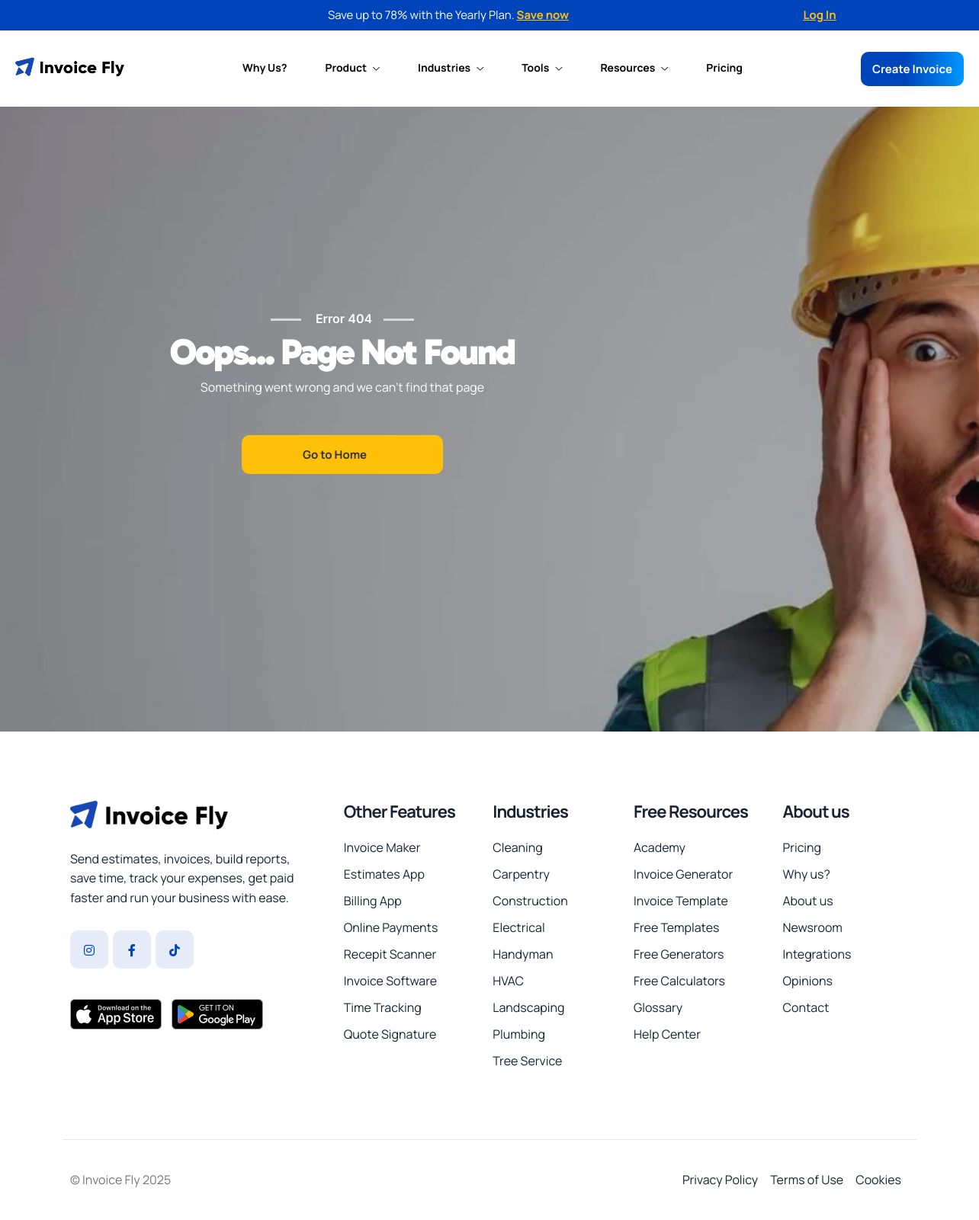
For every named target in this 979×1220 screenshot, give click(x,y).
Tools (542, 68)
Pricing (724, 68)
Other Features (399, 811)
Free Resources (691, 811)
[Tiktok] (175, 949)
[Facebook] (132, 949)
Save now (543, 15)
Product (353, 68)
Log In (819, 15)
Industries (450, 68)
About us (815, 811)
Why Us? (264, 68)
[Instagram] (89, 949)
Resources (634, 68)
